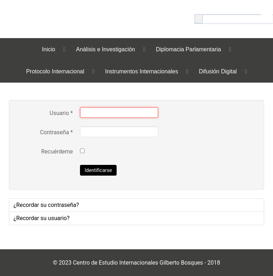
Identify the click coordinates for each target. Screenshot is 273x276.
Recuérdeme (57, 151)
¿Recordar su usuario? (41, 218)
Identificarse (98, 170)
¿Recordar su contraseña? (46, 205)
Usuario (61, 113)
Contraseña (56, 132)
